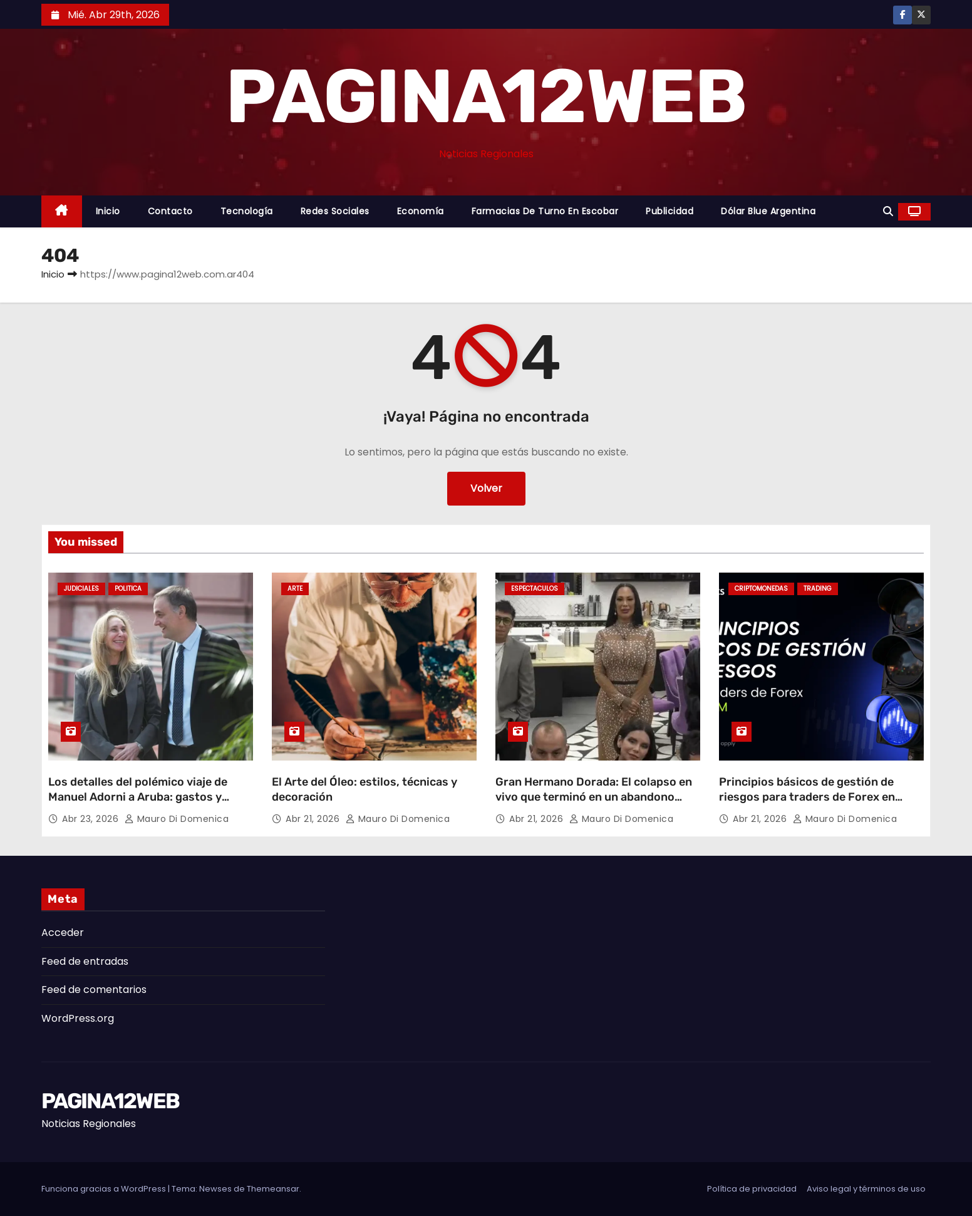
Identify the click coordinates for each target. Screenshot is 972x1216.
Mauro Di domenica (177, 819)
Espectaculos (534, 588)
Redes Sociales (335, 211)
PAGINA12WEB (485, 96)
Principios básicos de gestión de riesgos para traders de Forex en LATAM (807, 797)
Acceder (62, 932)
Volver (486, 488)
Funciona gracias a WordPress (104, 1189)
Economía (420, 211)
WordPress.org (77, 1018)
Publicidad (669, 211)
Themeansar (273, 1189)
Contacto (170, 211)
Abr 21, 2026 (314, 819)
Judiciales (81, 588)
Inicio (108, 211)
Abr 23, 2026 (92, 819)
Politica (128, 588)
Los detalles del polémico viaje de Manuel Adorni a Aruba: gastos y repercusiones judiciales (137, 797)
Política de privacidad (752, 1189)
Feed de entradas (84, 961)
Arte (294, 588)
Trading (818, 588)
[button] (888, 211)
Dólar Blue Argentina (768, 211)
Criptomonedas (761, 588)
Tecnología (246, 211)
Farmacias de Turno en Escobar (545, 211)
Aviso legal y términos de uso (866, 1189)
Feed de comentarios (94, 989)
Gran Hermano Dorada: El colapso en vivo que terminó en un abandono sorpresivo (593, 797)
